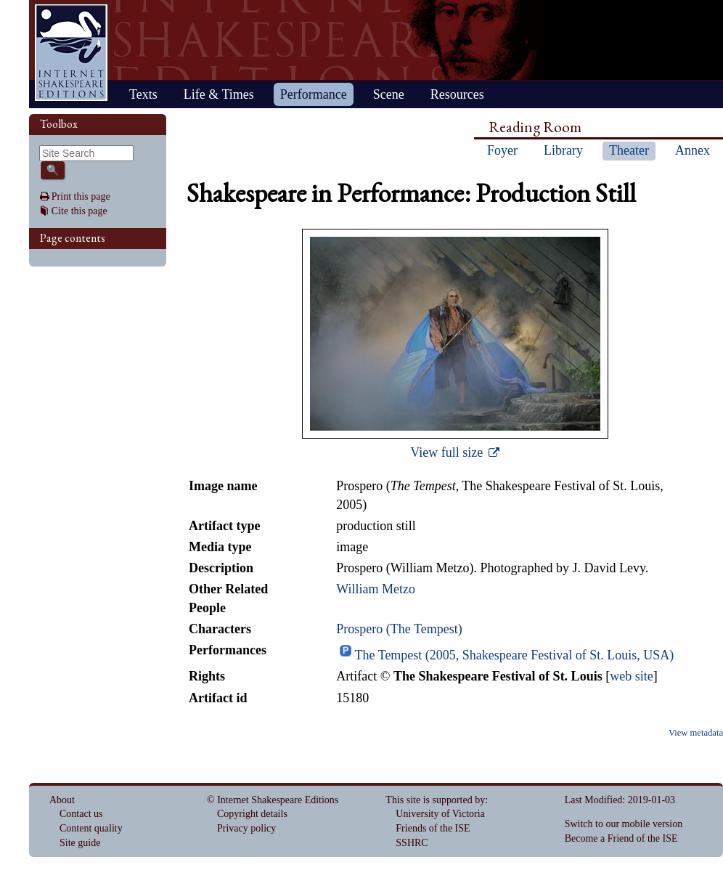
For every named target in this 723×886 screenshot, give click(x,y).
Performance (313, 94)
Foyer (502, 150)
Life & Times (219, 94)
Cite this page (79, 211)
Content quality (91, 828)
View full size (448, 452)
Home (71, 52)
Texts (143, 94)
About (62, 799)
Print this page (81, 196)
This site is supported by (435, 799)
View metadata (696, 733)
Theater (629, 150)
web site (631, 676)
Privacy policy (246, 828)
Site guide (80, 842)
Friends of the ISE (433, 828)
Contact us (81, 813)
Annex (692, 150)
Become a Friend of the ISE (621, 838)
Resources (457, 94)
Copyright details (252, 813)
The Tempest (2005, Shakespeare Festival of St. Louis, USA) (514, 655)
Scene (388, 94)
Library (563, 150)
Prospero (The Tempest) (399, 629)
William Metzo (375, 589)
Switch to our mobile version (624, 823)
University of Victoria (440, 813)
